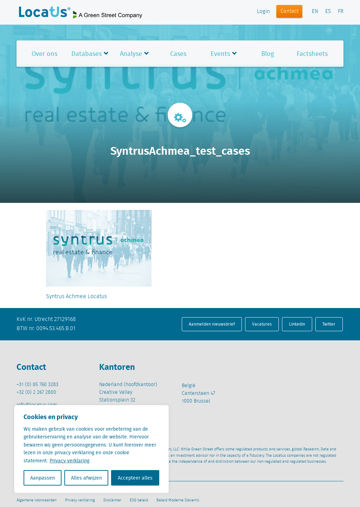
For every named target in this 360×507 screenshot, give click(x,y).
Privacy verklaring (69, 460)
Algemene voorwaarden (37, 500)
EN (315, 11)
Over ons (44, 53)
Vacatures (262, 324)
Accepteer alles (135, 477)
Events (220, 53)
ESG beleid (139, 500)
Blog (267, 53)
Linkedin (297, 324)
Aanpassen (42, 477)
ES (328, 11)
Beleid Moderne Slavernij (177, 500)
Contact (289, 11)
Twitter (328, 324)
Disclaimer (112, 500)
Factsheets (312, 53)
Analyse (131, 53)
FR (340, 11)
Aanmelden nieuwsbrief (212, 324)
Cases (178, 53)
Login (263, 11)
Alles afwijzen (86, 477)
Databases (86, 53)
